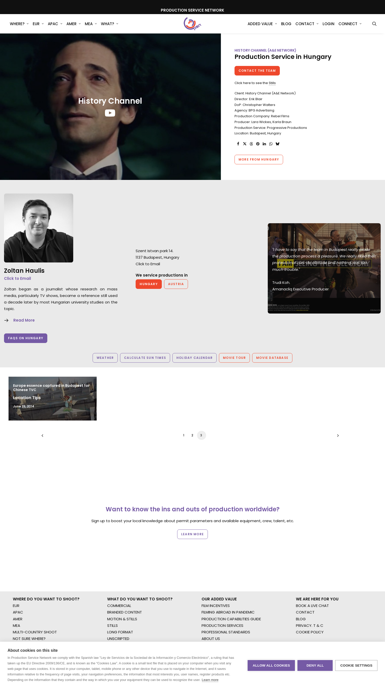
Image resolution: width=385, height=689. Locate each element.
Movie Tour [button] (234, 366)
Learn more (210, 680)
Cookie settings (356, 665)
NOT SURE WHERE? (29, 575)
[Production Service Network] (192, 27)
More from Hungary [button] (259, 168)
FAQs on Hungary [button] (25, 346)
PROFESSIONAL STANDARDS (226, 568)
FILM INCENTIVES (216, 542)
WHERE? (19, 27)
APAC (55, 27)
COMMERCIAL (119, 542)
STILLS (112, 561)
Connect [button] (350, 27)
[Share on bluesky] (277, 152)
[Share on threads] (251, 152)
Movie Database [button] (272, 366)
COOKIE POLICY (310, 568)
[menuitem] (19, 27)
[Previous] (48, 445)
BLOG (301, 555)
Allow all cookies (271, 665)
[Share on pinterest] (258, 152)
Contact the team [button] (257, 79)
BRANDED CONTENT (124, 548)
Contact (307, 27)
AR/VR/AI (115, 581)
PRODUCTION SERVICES (222, 561)
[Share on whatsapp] (271, 152)
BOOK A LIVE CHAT (312, 542)
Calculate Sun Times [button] (145, 366)
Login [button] (328, 27)
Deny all (315, 665)
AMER (73, 27)
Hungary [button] (149, 292)
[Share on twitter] (245, 152)
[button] (374, 27)
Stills (272, 91)
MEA (91, 27)
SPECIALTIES (117, 588)
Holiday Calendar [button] (194, 366)
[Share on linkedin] (264, 152)
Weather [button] (105, 366)
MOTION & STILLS (122, 555)
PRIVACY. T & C (309, 561)
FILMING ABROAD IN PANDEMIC (228, 548)
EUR (38, 27)
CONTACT (305, 548)
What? (109, 27)
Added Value (262, 27)
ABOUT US (211, 575)
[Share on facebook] (238, 152)
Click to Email (17, 286)
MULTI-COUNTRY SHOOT (35, 568)
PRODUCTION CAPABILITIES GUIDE (231, 555)
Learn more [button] (192, 513)
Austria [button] (176, 292)
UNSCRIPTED (118, 575)
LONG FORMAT (120, 568)
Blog (286, 27)
